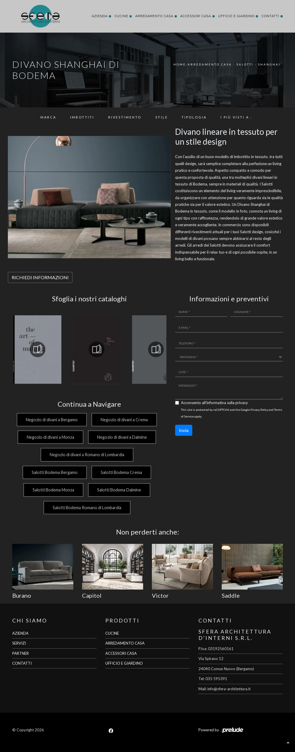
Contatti (270, 16)
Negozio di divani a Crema (124, 419)
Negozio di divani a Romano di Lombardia (86, 454)
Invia (184, 430)
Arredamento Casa (154, 16)
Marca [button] (48, 117)
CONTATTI (22, 663)
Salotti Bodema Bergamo (54, 472)
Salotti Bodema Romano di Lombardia (86, 507)
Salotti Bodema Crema (121, 472)
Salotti (245, 64)
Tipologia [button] (194, 117)
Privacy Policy (259, 409)
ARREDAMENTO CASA (125, 643)
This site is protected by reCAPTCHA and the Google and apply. (231, 413)
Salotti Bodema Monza (52, 489)
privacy (241, 402)
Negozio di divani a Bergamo (51, 419)
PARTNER (20, 653)
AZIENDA (20, 633)
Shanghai (269, 64)
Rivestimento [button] (124, 117)
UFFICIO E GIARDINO (124, 663)
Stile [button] (161, 117)
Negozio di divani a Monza (49, 437)
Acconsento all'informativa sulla (214, 402)
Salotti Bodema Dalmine (119, 489)
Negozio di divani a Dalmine (122, 437)
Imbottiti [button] (82, 117)
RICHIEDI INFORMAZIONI (40, 277)
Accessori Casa (195, 16)
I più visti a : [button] (236, 117)
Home (179, 64)
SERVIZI (19, 643)
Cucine (121, 16)
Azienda (99, 16)
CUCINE (112, 633)
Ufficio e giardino (236, 16)
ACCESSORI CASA (121, 653)
